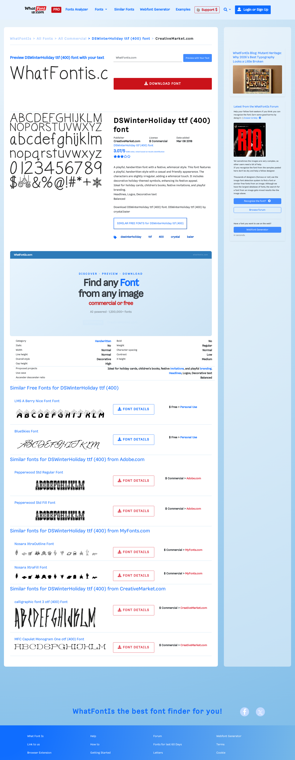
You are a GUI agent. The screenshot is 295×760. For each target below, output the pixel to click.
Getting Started (100, 752)
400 (161, 237)
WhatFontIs (20, 38)
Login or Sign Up (252, 9)
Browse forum (257, 210)
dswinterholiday (131, 237)
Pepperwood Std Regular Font (38, 472)
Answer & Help (252, 118)
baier (190, 237)
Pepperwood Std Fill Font (34, 503)
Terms (220, 744)
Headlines (175, 373)
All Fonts (45, 38)
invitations (177, 368)
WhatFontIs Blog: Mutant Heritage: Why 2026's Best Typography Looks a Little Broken (257, 57)
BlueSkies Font (26, 431)
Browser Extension (39, 752)
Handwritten (103, 341)
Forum (157, 736)
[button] (227, 10)
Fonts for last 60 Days (167, 744)
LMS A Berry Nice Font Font (36, 401)
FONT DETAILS (133, 409)
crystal (175, 237)
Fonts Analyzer (76, 9)
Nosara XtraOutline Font (34, 544)
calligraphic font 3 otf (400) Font (41, 602)
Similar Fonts (124, 9)
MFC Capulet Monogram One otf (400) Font (49, 639)
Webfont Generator (155, 9)
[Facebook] (244, 711)
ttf (150, 237)
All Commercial (72, 38)
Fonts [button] (99, 9)
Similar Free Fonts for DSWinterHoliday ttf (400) (64, 388)
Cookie (220, 752)
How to (95, 744)
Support (206, 10)
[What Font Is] (35, 10)
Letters (158, 752)
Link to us (33, 744)
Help (93, 736)
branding (205, 368)
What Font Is (35, 736)
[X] (260, 711)
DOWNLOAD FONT (162, 83)
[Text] (148, 58)
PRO (56, 9)
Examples (183, 9)
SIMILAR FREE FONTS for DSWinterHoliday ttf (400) (150, 223)
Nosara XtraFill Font (30, 567)
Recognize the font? (257, 201)
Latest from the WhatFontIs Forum (256, 106)
